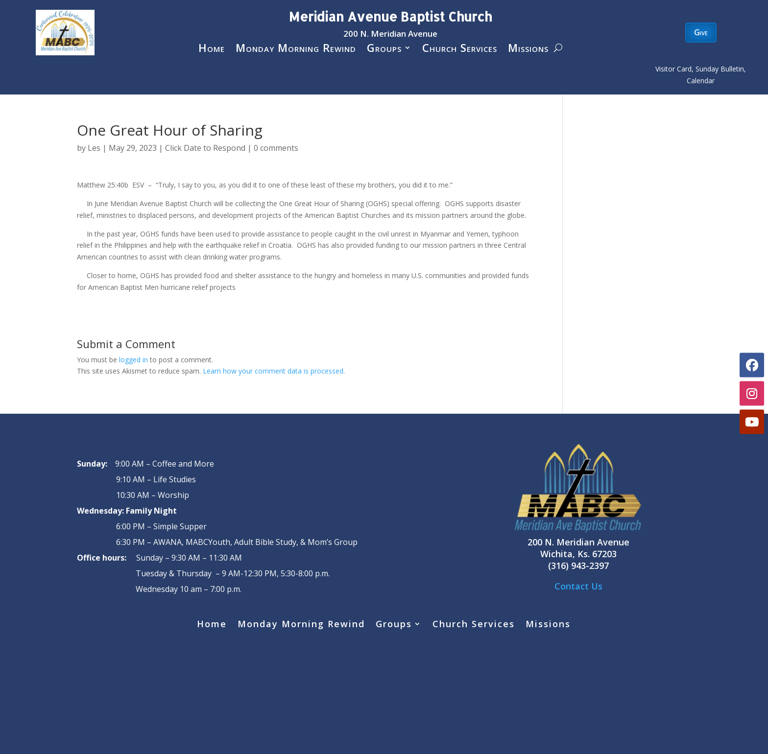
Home (211, 49)
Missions (528, 49)
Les (94, 147)
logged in (133, 359)
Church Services (459, 49)
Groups (384, 49)
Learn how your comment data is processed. (274, 371)
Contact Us (578, 586)
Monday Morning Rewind (296, 49)
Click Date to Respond (205, 147)
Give (701, 32)
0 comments (276, 147)
